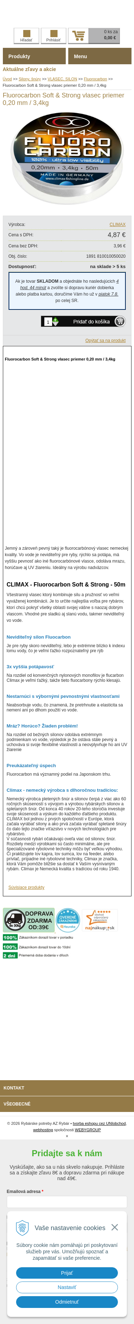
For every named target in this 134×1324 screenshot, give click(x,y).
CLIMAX (118, 224)
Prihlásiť (53, 36)
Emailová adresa (24, 1191)
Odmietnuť (67, 1302)
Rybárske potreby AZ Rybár (67, 14)
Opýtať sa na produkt (105, 340)
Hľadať (26, 36)
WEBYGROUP (88, 1130)
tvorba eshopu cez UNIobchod (99, 1123)
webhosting (43, 1130)
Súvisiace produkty (27, 887)
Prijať (67, 1273)
